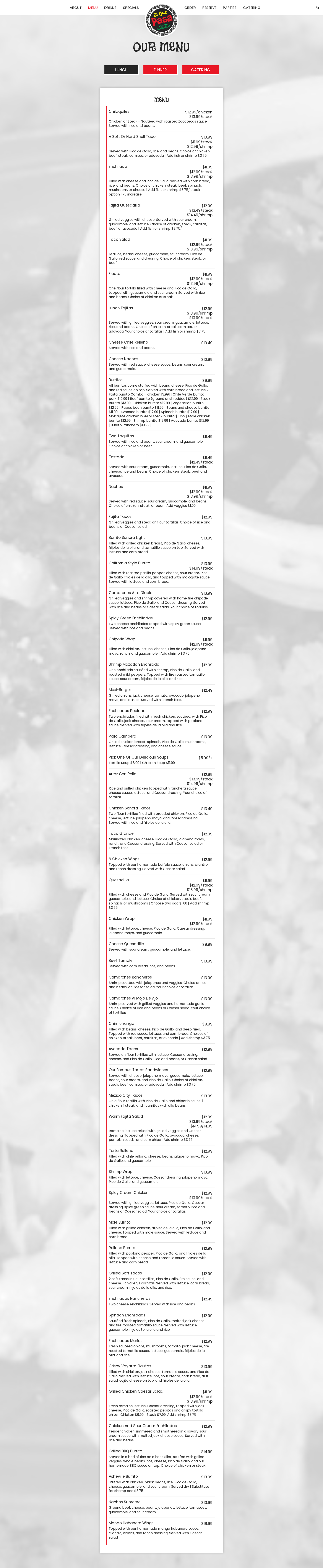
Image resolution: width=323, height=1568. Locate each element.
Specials (131, 7)
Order (190, 7)
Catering (251, 7)
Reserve (209, 7)
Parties (230, 7)
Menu (93, 7)
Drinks (110, 7)
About (76, 7)
